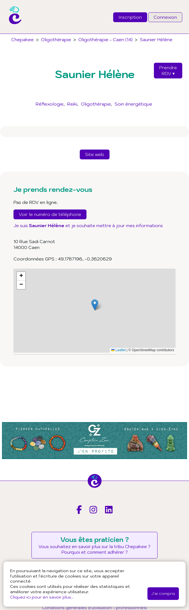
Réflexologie (49, 104)
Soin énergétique (133, 104)
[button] (94, 305)
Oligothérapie (96, 104)
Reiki (72, 104)
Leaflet (118, 350)
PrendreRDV (168, 70)
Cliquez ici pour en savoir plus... (42, 597)
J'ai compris (163, 593)
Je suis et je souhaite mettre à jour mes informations (88, 225)
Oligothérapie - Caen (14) (105, 39)
